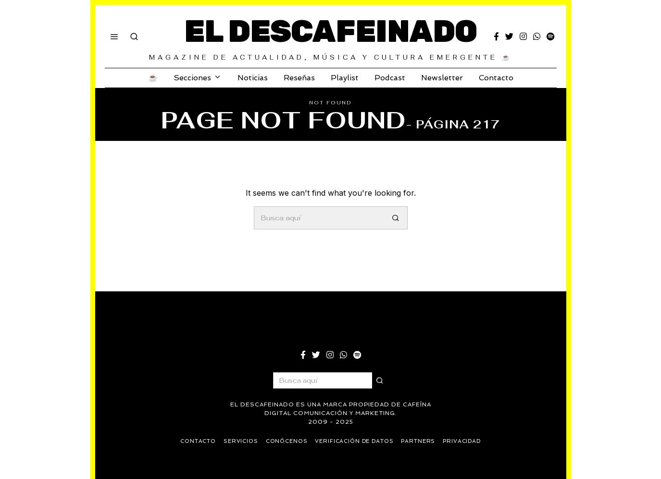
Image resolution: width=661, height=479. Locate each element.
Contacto (496, 77)
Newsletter (442, 77)
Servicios (239, 441)
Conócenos (286, 441)
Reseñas (299, 77)
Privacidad (464, 441)
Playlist (345, 77)
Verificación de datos (355, 441)
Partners (419, 441)
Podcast (389, 77)
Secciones (192, 77)
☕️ (153, 77)
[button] (396, 217)
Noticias (252, 77)
